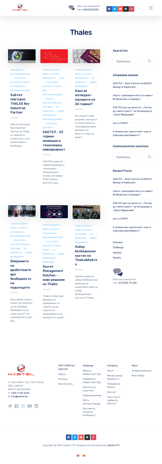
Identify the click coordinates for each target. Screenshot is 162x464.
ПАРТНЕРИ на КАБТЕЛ (66, 367)
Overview (118, 242)
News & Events (51, 74)
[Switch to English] (78, 455)
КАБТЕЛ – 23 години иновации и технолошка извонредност (54, 140)
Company (112, 365)
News (135, 365)
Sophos (62, 374)
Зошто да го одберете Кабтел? (113, 400)
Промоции (48, 262)
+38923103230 (90, 9)
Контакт (111, 392)
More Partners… (66, 384)
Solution (117, 252)
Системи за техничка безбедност (89, 412)
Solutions (20, 78)
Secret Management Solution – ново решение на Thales (54, 275)
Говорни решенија (92, 395)
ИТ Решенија (17, 86)
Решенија (88, 365)
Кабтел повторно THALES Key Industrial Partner (19, 103)
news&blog (17, 70)
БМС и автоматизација (91, 402)
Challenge (118, 247)
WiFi (45, 90)
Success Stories (20, 82)
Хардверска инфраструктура (92, 381)
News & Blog (138, 375)
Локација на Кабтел (113, 386)
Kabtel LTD (113, 445)
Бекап (49, 99)
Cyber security (51, 70)
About (110, 370)
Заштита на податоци (89, 389)
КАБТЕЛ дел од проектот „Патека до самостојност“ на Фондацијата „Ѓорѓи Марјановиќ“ (132, 111)
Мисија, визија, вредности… (115, 377)
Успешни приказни (141, 370)
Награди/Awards (20, 90)
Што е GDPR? (120, 123)
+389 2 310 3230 (19, 393)
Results (117, 257)
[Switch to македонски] (84, 455)
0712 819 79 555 (128, 282)
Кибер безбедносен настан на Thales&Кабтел (86, 255)
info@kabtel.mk (19, 396)
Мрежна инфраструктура (92, 372)
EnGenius (63, 379)
